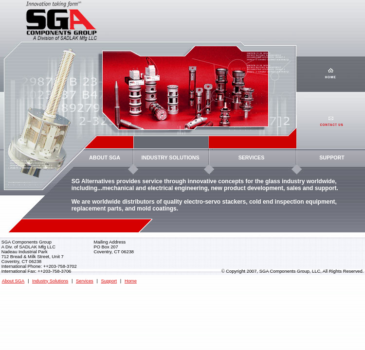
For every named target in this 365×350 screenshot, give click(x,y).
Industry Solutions (50, 281)
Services (84, 281)
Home (131, 281)
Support (109, 281)
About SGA (13, 281)
